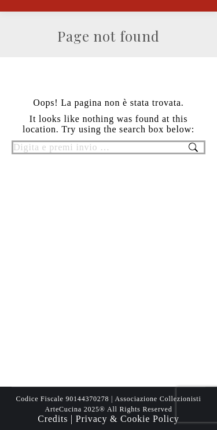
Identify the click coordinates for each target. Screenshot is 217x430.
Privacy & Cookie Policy (127, 419)
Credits (54, 419)
